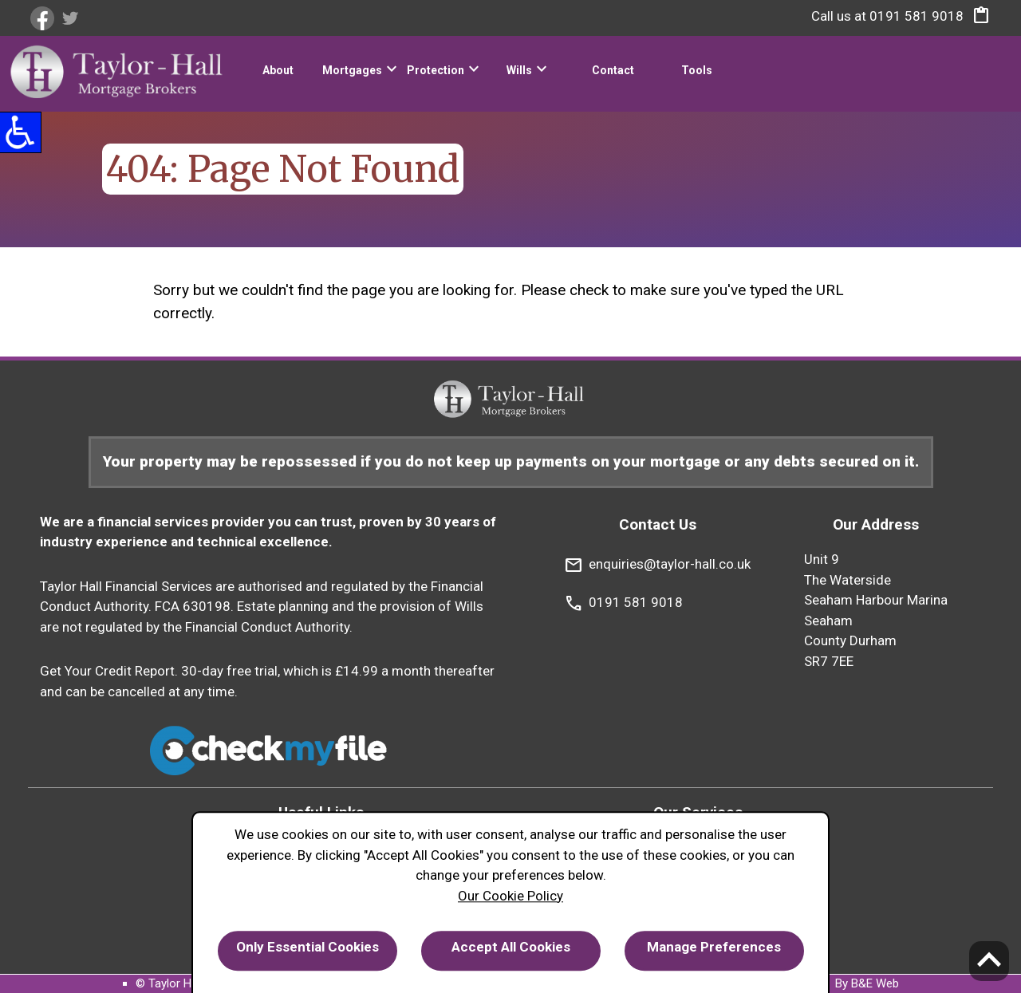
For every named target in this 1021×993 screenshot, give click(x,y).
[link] (44, 18)
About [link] (278, 70)
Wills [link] (519, 70)
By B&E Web (867, 983)
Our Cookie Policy (510, 896)
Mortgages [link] (352, 70)
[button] (977, 19)
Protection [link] (435, 70)
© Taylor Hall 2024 (183, 983)
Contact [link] (613, 70)
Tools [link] (696, 70)
